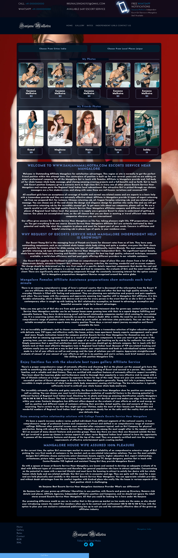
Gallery (79, 26)
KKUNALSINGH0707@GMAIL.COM (86, 4)
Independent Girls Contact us (113, 26)
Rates (90, 26)
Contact (21, 536)
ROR (19, 539)
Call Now (44, 555)
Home (69, 26)
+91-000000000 (35, 4)
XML (19, 543)
